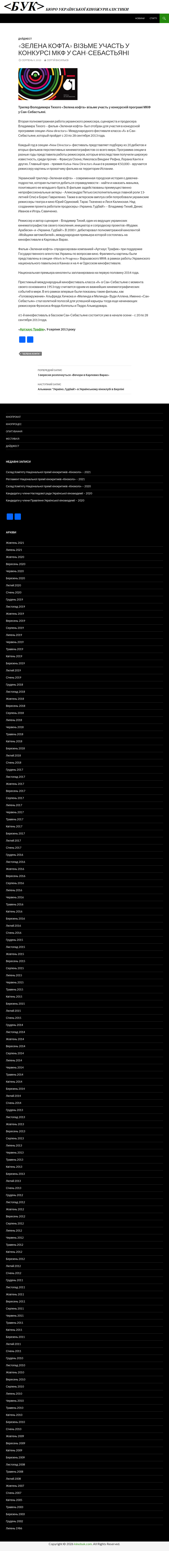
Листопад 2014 (15, 1032)
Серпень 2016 (15, 883)
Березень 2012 (15, 1258)
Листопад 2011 (15, 1287)
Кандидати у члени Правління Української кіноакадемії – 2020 (45, 500)
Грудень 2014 (14, 1025)
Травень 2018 (14, 734)
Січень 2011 (13, 1351)
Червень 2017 (15, 812)
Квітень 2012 (14, 1251)
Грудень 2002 (14, 1521)
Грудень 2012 (14, 1195)
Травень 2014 (14, 1074)
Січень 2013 (13, 1188)
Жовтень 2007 (15, 1485)
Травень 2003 (14, 1507)
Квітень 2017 (14, 826)
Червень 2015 (15, 982)
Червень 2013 (15, 1152)
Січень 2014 (13, 1103)
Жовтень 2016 (15, 869)
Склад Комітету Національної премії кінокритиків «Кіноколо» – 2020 (48, 486)
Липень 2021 (14, 549)
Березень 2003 (15, 1514)
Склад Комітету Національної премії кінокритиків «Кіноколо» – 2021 (48, 472)
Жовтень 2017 (15, 783)
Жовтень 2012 (15, 1209)
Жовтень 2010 (15, 1372)
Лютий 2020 (13, 585)
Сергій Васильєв (57, 60)
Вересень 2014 (15, 1046)
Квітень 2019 (14, 656)
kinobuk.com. (83, 1544)
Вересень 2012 (15, 1216)
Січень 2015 (13, 1017)
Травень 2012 (14, 1244)
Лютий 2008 (13, 1478)
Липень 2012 (14, 1230)
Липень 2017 (14, 805)
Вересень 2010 (15, 1379)
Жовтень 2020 (15, 557)
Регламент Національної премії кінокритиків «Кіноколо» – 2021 (45, 479)
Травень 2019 (14, 649)
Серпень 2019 (15, 627)
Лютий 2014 (13, 1095)
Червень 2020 (15, 571)
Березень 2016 (15, 918)
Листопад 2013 (15, 1117)
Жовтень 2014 (15, 1039)
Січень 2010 (13, 1429)
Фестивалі (12, 438)
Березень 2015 (15, 1003)
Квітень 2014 (14, 1081)
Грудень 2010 (14, 1358)
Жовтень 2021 (15, 542)
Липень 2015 (14, 975)
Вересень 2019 (15, 620)
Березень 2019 (15, 663)
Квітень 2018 (14, 741)
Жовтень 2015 (15, 954)
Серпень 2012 (15, 1223)
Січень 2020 (13, 592)
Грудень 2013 (14, 1110)
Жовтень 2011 (15, 1294)
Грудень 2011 (14, 1280)
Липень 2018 (14, 720)
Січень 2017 (13, 847)
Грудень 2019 (14, 599)
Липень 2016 (14, 890)
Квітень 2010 (14, 1414)
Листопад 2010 (15, 1365)
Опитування (14, 431)
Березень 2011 (15, 1336)
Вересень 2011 (15, 1301)
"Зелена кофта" (31, 353)
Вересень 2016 (15, 876)
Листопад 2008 (15, 1464)
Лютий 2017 (13, 840)
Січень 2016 (13, 932)
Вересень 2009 (15, 1443)
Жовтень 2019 (15, 613)
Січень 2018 (13, 762)
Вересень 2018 (15, 705)
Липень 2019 (14, 635)
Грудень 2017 (14, 769)
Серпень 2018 (15, 713)
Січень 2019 (13, 677)
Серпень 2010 (15, 1386)
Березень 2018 (15, 748)
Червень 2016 (15, 897)
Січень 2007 (13, 1492)
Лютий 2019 (13, 670)
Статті (153, 18)
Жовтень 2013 (15, 1124)
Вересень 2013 (15, 1131)
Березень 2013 (15, 1173)
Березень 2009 (15, 1457)
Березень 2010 (15, 1422)
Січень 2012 (13, 1273)
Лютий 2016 (13, 925)
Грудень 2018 (14, 684)
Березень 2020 (15, 578)
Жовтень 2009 (15, 1436)
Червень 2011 (15, 1315)
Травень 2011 (14, 1322)
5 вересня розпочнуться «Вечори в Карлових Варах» (84, 372)
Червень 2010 (15, 1400)
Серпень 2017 (15, 798)
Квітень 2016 (14, 911)
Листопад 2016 (15, 861)
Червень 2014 (15, 1067)
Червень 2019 (15, 642)
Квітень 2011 (14, 1329)
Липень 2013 (14, 1145)
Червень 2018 (15, 727)
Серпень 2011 (15, 1308)
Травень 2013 (14, 1159)
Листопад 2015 (15, 947)
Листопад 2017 (15, 776)
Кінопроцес (14, 424)
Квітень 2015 (14, 996)
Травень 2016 (14, 904)
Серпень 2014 (15, 1053)
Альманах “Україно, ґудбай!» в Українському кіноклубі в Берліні (84, 386)
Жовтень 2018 (15, 698)
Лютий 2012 (13, 1266)
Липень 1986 (14, 1528)
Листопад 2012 (15, 1202)
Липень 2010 (14, 1393)
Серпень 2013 (15, 1138)
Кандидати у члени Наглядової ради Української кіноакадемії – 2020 (49, 493)
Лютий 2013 (13, 1181)
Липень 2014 (14, 1060)
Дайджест (25, 38)
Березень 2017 (15, 833)
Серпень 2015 (15, 968)
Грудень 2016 (14, 854)
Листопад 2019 (15, 606)
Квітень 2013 (14, 1166)
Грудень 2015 (14, 939)
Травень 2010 (14, 1407)
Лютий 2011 (13, 1344)
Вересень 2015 (15, 961)
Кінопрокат (13, 416)
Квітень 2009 (14, 1450)
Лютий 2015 (13, 1010)
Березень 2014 (15, 1088)
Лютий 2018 (13, 755)
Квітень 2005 (14, 1500)
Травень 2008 (14, 1471)
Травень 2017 (14, 819)
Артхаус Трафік (32, 329)
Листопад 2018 (15, 691)
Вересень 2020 (15, 564)
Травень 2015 (14, 989)
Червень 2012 (15, 1237)
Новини (140, 18)
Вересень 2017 (15, 791)
